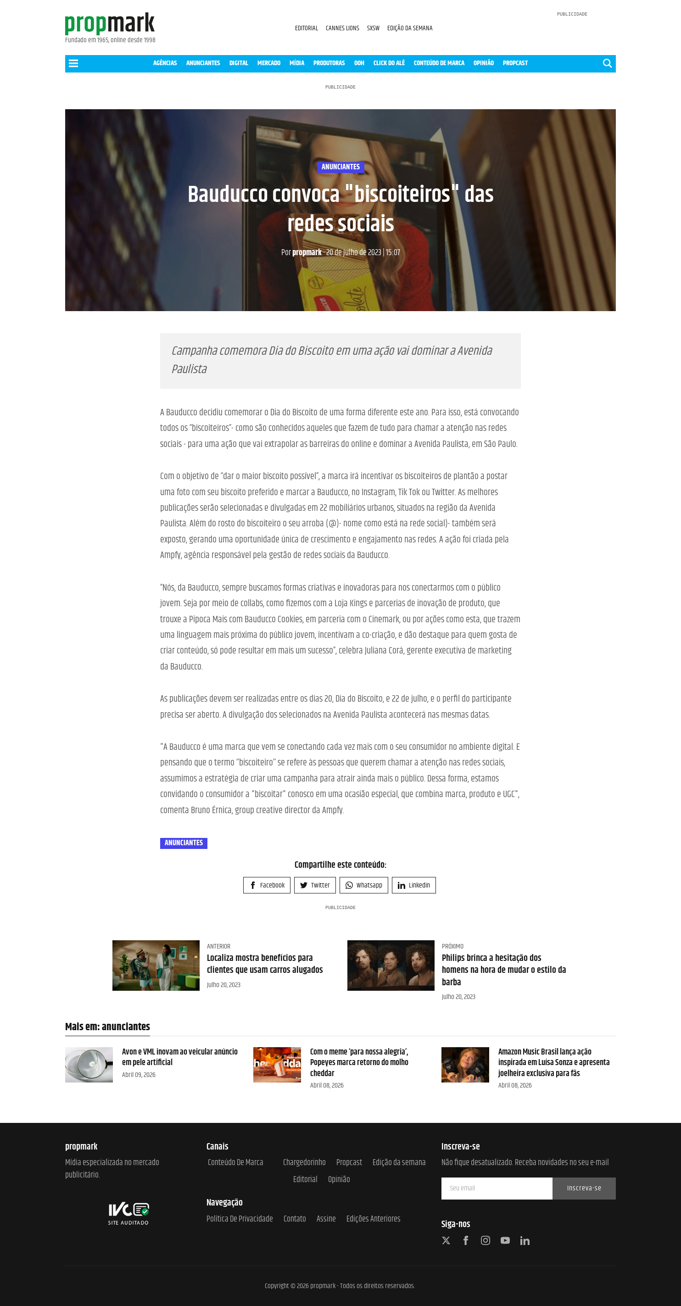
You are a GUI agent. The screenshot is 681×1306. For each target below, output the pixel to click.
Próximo (452, 946)
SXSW (374, 28)
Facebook (267, 885)
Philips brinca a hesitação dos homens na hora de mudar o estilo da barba (504, 970)
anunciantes (341, 167)
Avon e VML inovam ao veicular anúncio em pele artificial (180, 1057)
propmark (301, 252)
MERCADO (268, 63)
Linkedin (414, 885)
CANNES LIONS (343, 28)
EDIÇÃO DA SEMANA (410, 28)
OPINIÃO (484, 63)
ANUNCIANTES (203, 63)
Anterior (218, 946)
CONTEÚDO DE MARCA (439, 63)
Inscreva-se (584, 1188)
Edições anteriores (373, 1219)
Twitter (315, 885)
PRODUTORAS (329, 63)
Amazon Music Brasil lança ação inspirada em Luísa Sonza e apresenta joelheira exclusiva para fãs (554, 1063)
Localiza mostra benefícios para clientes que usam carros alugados (265, 964)
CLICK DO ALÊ (389, 63)
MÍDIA (297, 63)
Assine (326, 1219)
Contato (295, 1219)
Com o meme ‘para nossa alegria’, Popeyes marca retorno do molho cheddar (359, 1063)
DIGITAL (238, 63)
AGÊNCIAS (165, 63)
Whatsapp (364, 885)
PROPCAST (515, 63)
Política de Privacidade (240, 1219)
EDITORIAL (306, 28)
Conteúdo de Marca (235, 1163)
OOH (359, 63)
